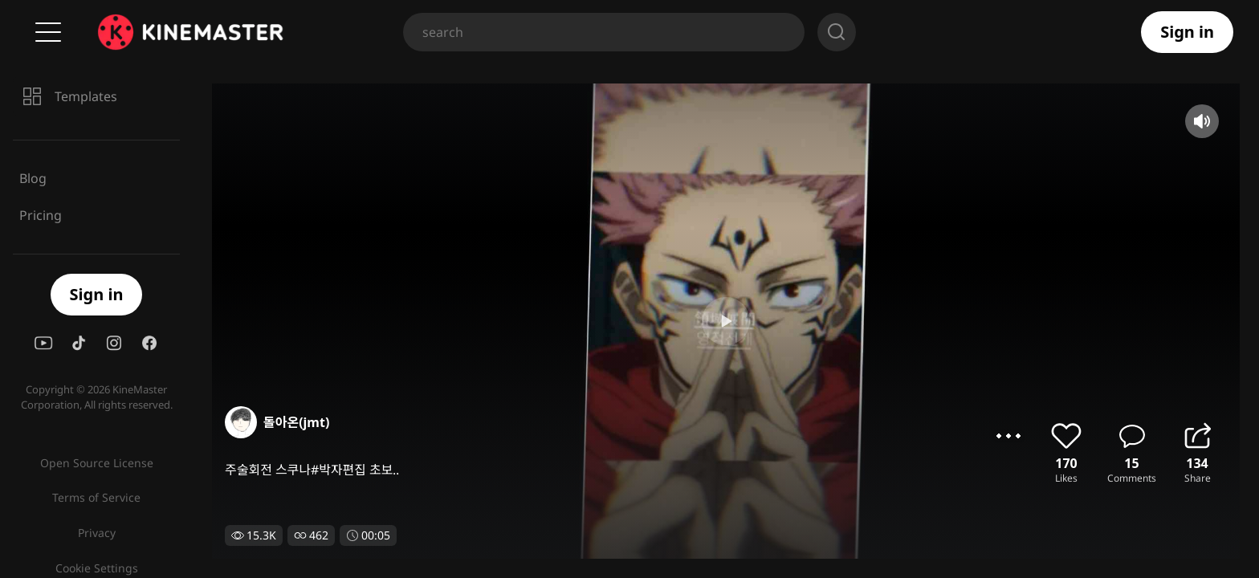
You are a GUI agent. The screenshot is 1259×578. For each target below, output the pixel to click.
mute (1202, 121)
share (1197, 436)
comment (1132, 436)
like (1066, 436)
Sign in (1187, 32)
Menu (48, 32)
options (1008, 436)
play (629, 321)
